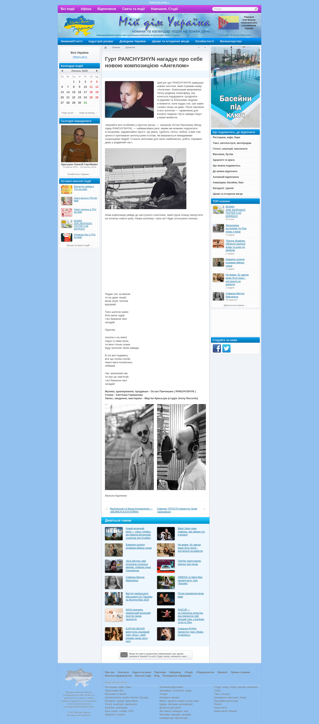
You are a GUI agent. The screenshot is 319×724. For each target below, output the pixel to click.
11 (91, 86)
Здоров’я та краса (115, 714)
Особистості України (78, 174)
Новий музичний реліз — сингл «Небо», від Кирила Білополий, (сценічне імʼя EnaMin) (138, 533)
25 (91, 97)
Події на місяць (87, 113)
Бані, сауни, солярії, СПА (119, 711)
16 (79, 92)
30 (79, 102)
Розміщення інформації (177, 675)
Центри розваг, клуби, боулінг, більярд (126, 697)
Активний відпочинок (171, 687)
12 (96, 86)
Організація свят (114, 690)
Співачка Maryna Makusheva (135, 579)
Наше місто (220, 707)
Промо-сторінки (240, 672)
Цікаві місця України (225, 711)
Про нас (110, 672)
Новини (116, 47)
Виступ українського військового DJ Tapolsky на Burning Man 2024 (139, 596)
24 (85, 97)
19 (96, 92)
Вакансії (223, 672)
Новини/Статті (71, 41)
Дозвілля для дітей (170, 707)
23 (79, 97)
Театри (163, 694)
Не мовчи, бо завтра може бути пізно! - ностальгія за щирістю (190, 547)
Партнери (160, 672)
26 (96, 97)
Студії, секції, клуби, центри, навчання (235, 687)
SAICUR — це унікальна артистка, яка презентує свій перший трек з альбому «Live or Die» (191, 616)
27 (62, 102)
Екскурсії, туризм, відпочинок (121, 701)
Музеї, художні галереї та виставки (179, 701)
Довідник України (132, 41)
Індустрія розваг (100, 41)
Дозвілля (130, 47)
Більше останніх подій (78, 245)
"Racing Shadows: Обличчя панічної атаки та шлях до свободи (236, 245)
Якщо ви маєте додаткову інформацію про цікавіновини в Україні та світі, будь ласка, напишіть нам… (154, 655)
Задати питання (141, 672)
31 (85, 102)
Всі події (68, 9)
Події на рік (67, 113)
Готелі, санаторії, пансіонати (121, 704)
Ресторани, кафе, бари (118, 687)
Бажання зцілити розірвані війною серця (139, 546)
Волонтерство (231, 41)
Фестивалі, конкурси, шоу (174, 711)
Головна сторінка (105, 48)
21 (68, 97)
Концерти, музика (169, 697)
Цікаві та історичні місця (170, 41)
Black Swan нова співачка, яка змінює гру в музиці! (191, 531)
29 (73, 102)
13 (62, 92)
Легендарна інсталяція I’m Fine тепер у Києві (236, 228)
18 (91, 92)
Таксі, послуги (222, 694)
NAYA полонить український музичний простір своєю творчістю (138, 614)
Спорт (217, 690)
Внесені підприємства (118, 675)
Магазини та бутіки (115, 694)
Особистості (204, 41)
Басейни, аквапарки (116, 707)
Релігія (218, 704)
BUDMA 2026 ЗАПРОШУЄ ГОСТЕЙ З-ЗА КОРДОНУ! (236, 211)
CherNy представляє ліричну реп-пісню (189, 563)
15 (73, 92)
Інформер (175, 672)
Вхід (157, 675)
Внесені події (143, 675)
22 (73, 97)
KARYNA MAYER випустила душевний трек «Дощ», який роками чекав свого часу (137, 635)
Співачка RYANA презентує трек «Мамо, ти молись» (191, 631)
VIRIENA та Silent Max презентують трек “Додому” (190, 580)
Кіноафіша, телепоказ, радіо (176, 690)
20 (62, 97)
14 (68, 92)
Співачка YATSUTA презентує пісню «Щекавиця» (177, 510)
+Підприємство (205, 672)
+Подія (188, 672)
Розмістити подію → (159, 2)
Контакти (123, 672)
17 (85, 92)
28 (68, 102)
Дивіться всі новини (234, 305)
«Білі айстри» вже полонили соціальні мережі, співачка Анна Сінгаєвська (138, 566)
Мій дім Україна (79, 25)
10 (85, 86)
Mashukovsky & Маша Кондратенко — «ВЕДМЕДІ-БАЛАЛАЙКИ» (131, 510)
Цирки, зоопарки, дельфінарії (176, 704)
